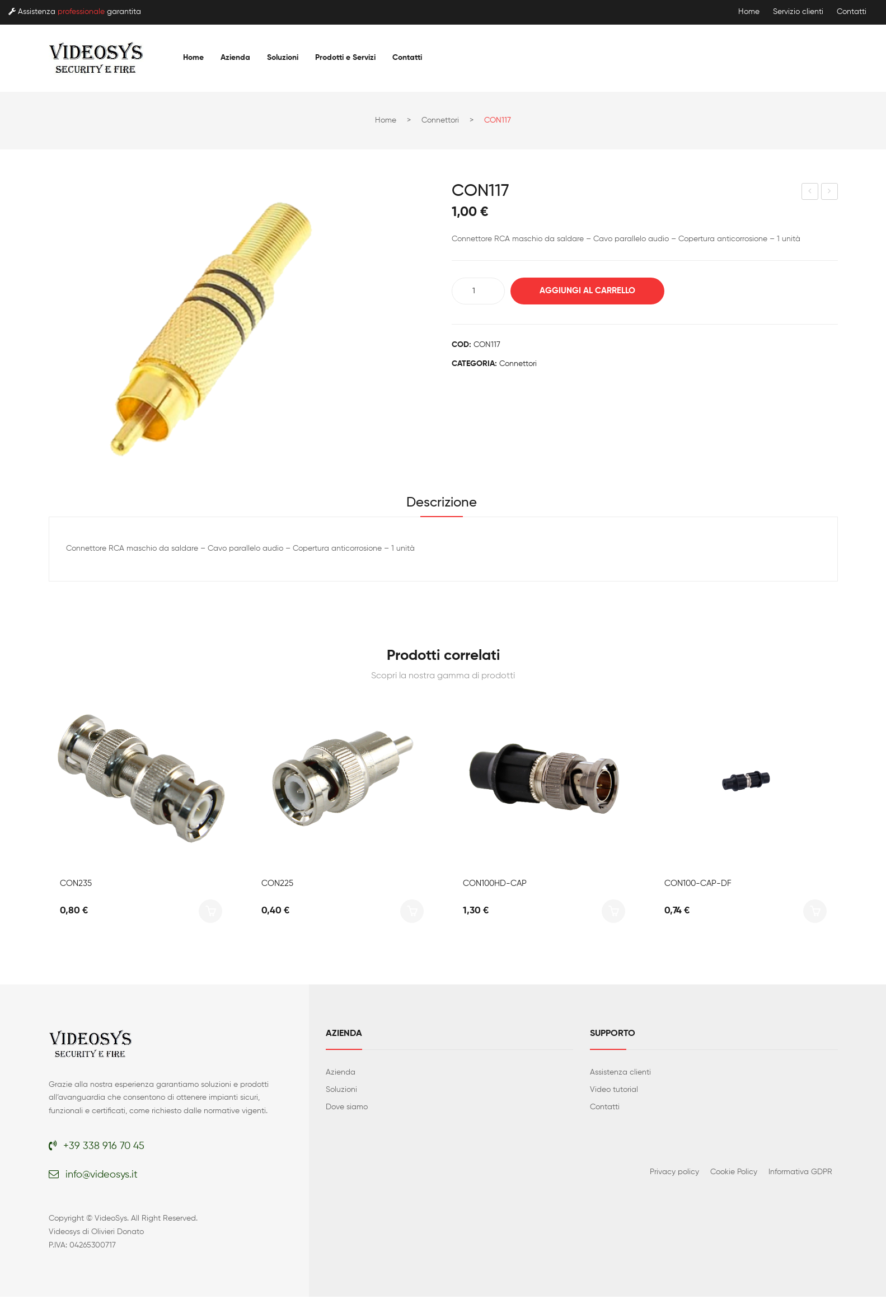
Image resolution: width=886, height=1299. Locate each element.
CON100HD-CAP (495, 885)
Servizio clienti (798, 12)
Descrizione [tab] (441, 503)
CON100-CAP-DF (698, 885)
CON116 (810, 193)
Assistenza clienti (620, 1074)
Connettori (440, 120)
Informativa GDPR (800, 1174)
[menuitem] (193, 58)
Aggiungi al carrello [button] (210, 913)
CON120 (830, 193)
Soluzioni (341, 1091)
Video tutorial (614, 1091)
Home (749, 12)
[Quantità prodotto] (478, 291)
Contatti (851, 12)
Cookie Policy (733, 1174)
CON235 (76, 885)
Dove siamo (347, 1109)
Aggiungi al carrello (592, 291)
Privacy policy (674, 1174)
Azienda (340, 1074)
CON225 (277, 885)
